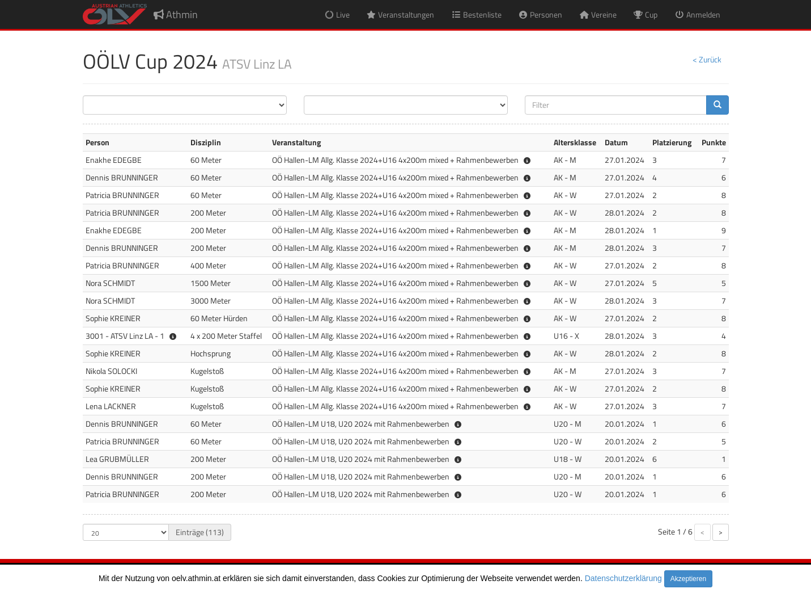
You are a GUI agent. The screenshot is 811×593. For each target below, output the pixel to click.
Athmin (176, 14)
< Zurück (707, 59)
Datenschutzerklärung (623, 578)
